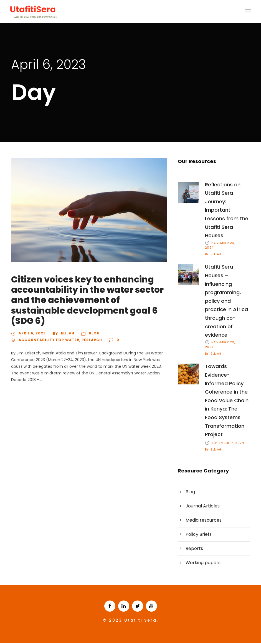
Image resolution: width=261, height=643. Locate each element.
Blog (94, 333)
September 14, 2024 (227, 443)
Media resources (204, 520)
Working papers (203, 562)
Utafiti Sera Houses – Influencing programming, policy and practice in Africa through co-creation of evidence (226, 300)
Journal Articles (203, 506)
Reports (194, 548)
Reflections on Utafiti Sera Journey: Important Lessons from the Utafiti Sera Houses (226, 210)
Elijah (67, 333)
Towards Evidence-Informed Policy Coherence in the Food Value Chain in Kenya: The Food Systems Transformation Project (227, 400)
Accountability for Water (49, 339)
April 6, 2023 (32, 333)
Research (92, 339)
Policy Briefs (199, 534)
